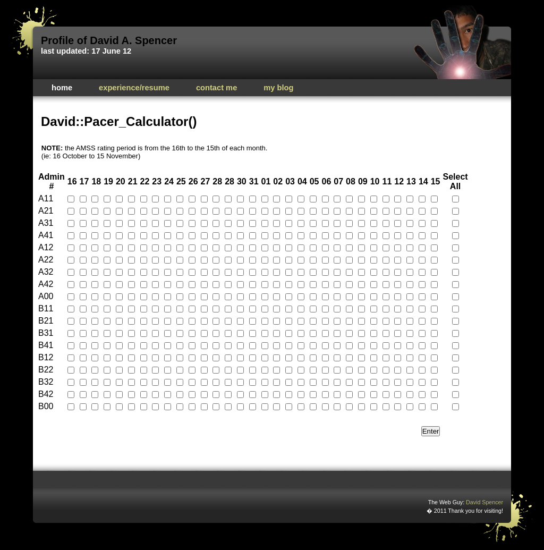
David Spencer (484, 502)
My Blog (278, 87)
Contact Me (216, 87)
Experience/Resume (134, 87)
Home (62, 87)
